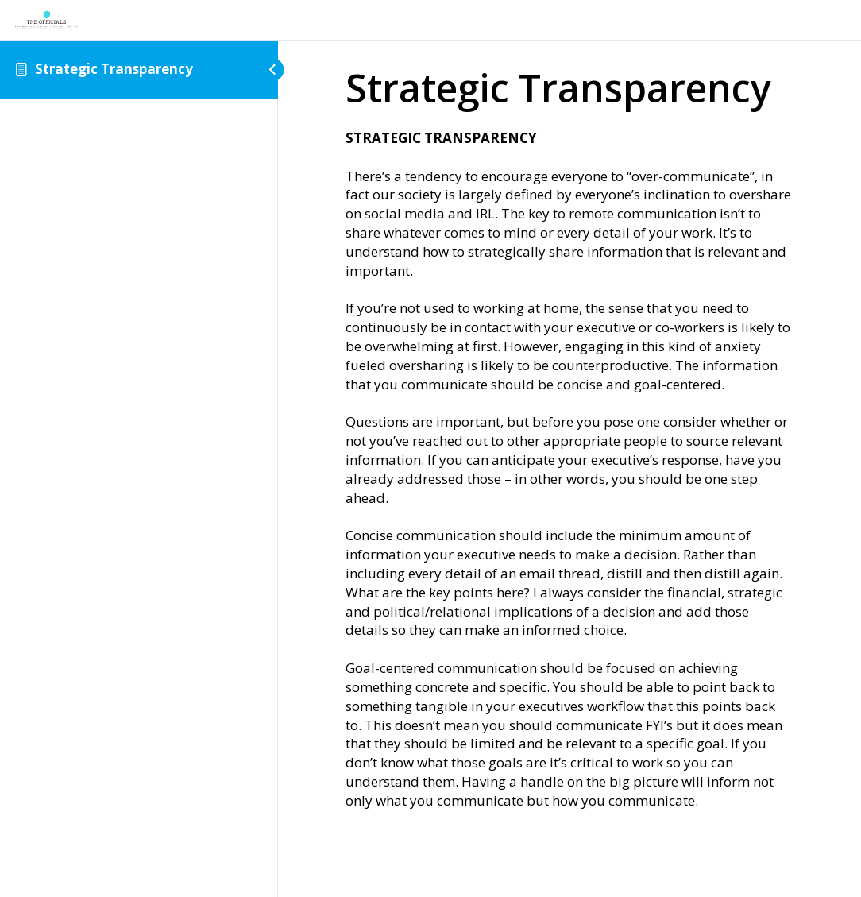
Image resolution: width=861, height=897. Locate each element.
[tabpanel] (569, 469)
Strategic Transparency (114, 69)
